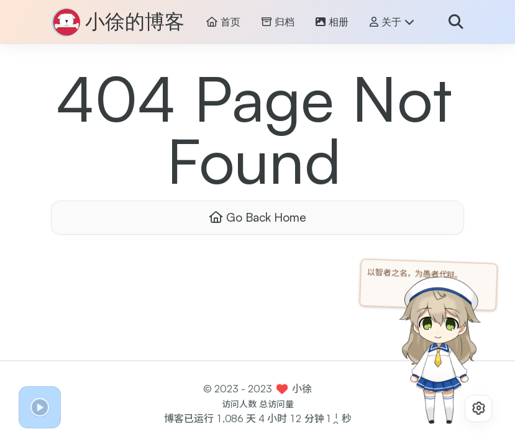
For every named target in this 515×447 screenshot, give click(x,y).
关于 (392, 22)
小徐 (302, 388)
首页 (223, 22)
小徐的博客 (135, 22)
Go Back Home (257, 217)
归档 (278, 22)
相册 (332, 22)
